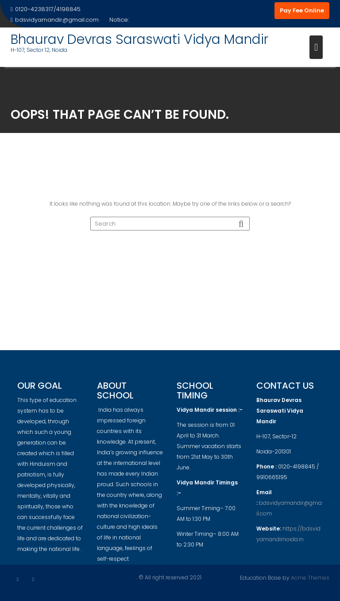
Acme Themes (310, 577)
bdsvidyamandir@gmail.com (55, 20)
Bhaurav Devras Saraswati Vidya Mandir (139, 39)
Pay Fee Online (302, 10)
